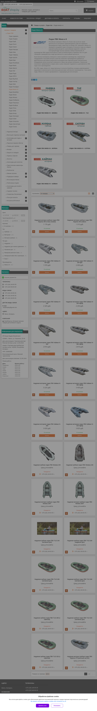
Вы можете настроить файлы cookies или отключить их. (48, 701)
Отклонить (57, 705)
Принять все (43, 705)
